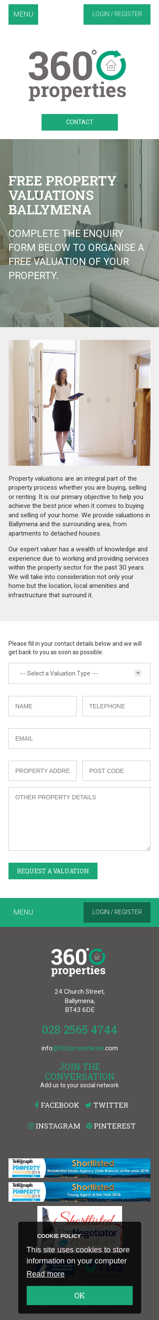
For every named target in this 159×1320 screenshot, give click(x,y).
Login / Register (117, 14)
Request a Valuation (53, 871)
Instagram (54, 1126)
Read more (46, 1274)
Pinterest (111, 1126)
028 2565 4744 (79, 1029)
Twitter (106, 1105)
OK (79, 1295)
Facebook (57, 1105)
